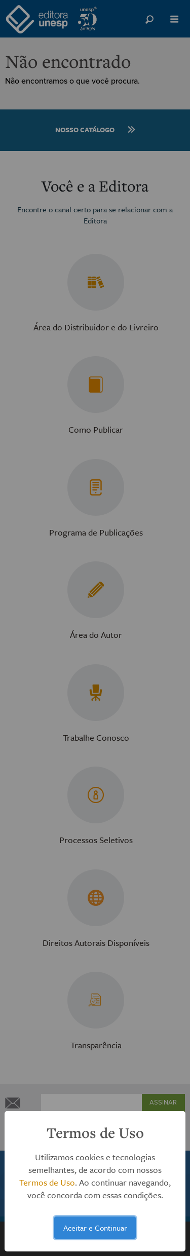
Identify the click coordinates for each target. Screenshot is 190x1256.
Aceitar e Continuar (95, 1227)
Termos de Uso (47, 1182)
